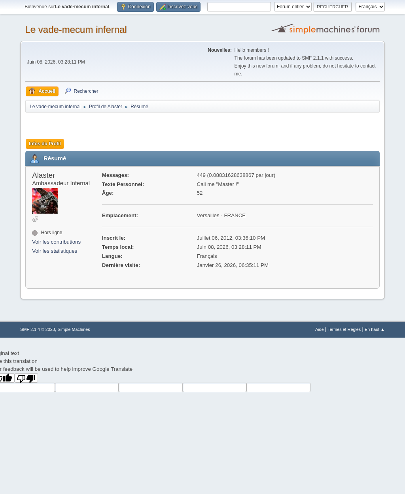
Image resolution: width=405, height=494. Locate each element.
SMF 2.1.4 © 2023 (37, 329)
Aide (319, 329)
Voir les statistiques (54, 251)
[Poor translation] (26, 378)
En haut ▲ (375, 329)
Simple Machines (74, 329)
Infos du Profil (45, 144)
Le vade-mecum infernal (76, 29)
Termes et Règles (344, 329)
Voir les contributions (56, 242)
